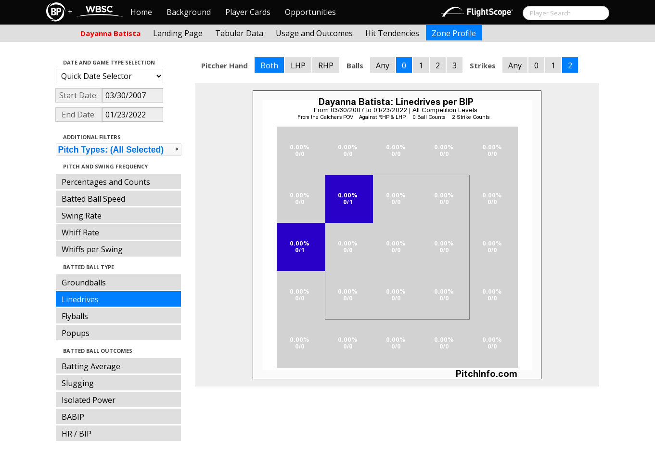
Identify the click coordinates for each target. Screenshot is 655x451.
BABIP (73, 417)
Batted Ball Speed (93, 198)
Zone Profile (454, 33)
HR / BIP (76, 433)
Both (269, 65)
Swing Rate (82, 215)
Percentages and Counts (106, 182)
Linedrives (80, 299)
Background (189, 12)
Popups (76, 333)
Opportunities (310, 12)
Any (382, 65)
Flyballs (75, 316)
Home (141, 12)
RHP (326, 65)
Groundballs (84, 282)
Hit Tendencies (392, 33)
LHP (298, 65)
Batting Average (91, 366)
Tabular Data (239, 33)
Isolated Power (89, 400)
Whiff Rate (80, 232)
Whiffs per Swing (92, 249)
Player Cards (247, 12)
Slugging (78, 383)
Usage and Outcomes (314, 33)
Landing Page (178, 33)
